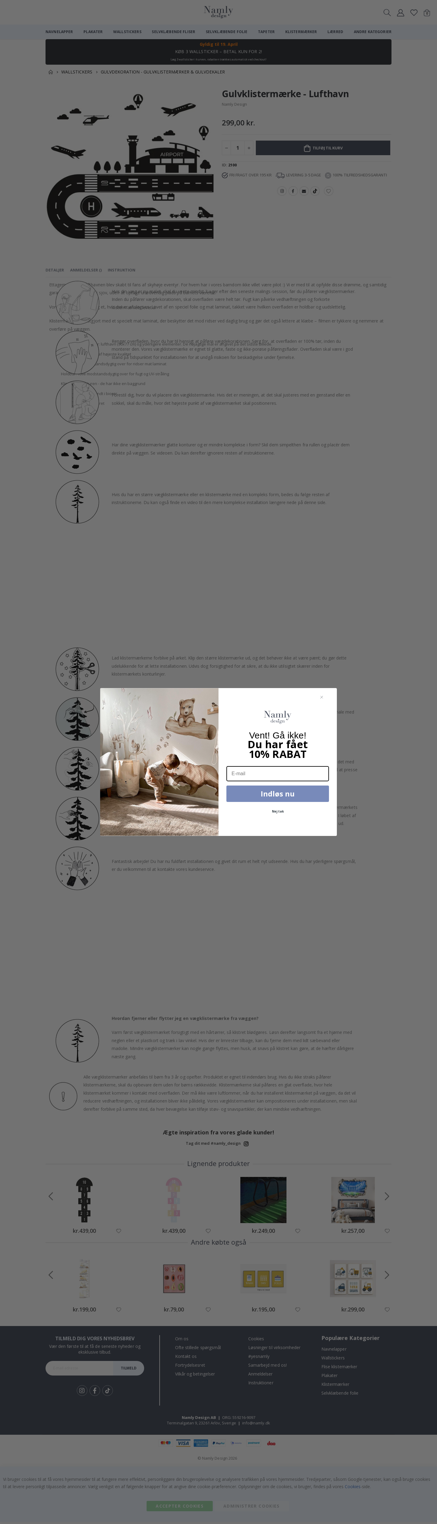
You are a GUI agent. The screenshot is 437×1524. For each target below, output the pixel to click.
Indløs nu (278, 794)
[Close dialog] (321, 697)
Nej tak (278, 811)
